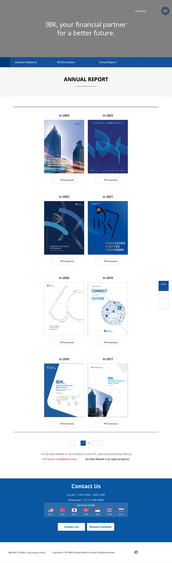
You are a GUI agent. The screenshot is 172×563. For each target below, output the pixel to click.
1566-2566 (84, 494)
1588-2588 (98, 494)
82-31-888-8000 (94, 500)
